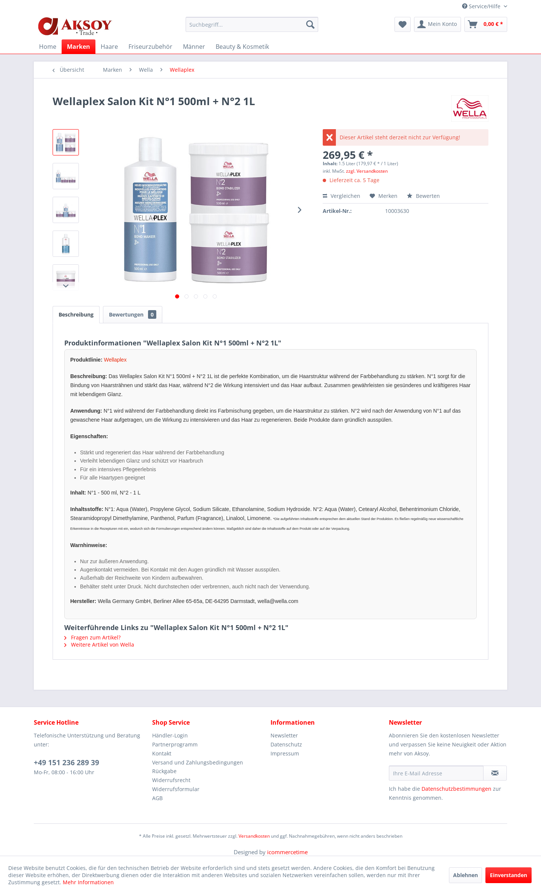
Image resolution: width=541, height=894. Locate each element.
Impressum (284, 753)
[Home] (48, 46)
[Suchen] (310, 24)
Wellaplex (115, 360)
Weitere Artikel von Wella (99, 644)
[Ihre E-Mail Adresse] (436, 773)
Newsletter (284, 735)
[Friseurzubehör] (150, 46)
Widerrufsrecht (171, 780)
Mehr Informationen (88, 882)
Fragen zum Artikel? (92, 637)
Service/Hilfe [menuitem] (482, 6)
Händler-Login (170, 735)
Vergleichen (341, 195)
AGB (157, 798)
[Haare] (109, 46)
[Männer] (194, 46)
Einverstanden (508, 875)
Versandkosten (254, 836)
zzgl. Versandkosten (367, 171)
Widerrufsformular (175, 789)
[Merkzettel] (402, 24)
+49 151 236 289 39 (66, 762)
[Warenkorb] (485, 24)
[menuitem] (252, 24)
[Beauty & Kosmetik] (242, 46)
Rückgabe (164, 771)
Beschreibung (76, 314)
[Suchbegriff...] (252, 24)
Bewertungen (132, 314)
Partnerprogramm (175, 744)
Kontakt (161, 753)
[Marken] (78, 46)
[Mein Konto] (437, 24)
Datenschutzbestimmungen (456, 788)
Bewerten (423, 195)
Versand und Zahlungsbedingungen (197, 762)
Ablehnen (465, 875)
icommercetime (287, 852)
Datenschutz (286, 744)
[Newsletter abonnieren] (495, 773)
